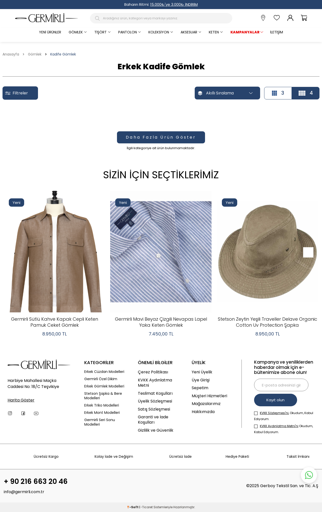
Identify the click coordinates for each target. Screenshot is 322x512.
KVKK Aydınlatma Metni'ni (279, 426)
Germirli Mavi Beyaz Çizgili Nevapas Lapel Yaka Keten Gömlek (161, 322)
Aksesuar (189, 32)
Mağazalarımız (206, 403)
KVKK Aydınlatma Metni (155, 382)
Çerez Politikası (153, 372)
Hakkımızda (203, 411)
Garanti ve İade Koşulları (153, 419)
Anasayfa (11, 54)
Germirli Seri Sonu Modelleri (99, 422)
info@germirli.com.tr (24, 492)
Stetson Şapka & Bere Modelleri (103, 396)
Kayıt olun (276, 400)
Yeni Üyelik (202, 372)
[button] (306, 252)
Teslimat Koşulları (155, 393)
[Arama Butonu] (98, 18)
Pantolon (127, 32)
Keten (214, 32)
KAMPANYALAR (245, 32)
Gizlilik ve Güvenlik (155, 430)
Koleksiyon (158, 32)
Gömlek (76, 32)
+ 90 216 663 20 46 (36, 482)
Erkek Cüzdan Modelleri (104, 371)
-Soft (133, 507)
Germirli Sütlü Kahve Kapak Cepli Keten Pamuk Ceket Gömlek (54, 322)
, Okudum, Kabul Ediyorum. (283, 416)
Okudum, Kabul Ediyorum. (283, 429)
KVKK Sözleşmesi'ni (274, 413)
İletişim (276, 32)
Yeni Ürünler (50, 32)
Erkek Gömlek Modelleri (104, 386)
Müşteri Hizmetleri (209, 396)
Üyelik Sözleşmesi (155, 401)
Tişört (100, 32)
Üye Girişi (201, 380)
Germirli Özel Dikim (100, 379)
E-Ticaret (146, 507)
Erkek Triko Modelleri (101, 405)
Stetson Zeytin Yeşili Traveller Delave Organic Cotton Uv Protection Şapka (267, 322)
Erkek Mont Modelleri (102, 412)
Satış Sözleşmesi (154, 409)
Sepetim (200, 387)
